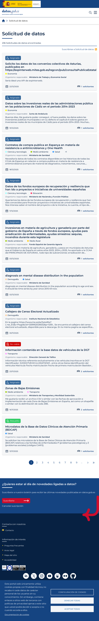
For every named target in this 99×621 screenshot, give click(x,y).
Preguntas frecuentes (14, 545)
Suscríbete (16, 500)
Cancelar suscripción (12, 506)
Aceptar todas (72, 609)
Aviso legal (9, 550)
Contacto (9, 530)
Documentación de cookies (17, 614)
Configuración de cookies (72, 592)
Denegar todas (72, 601)
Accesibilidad (10, 560)
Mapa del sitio (10, 555)
